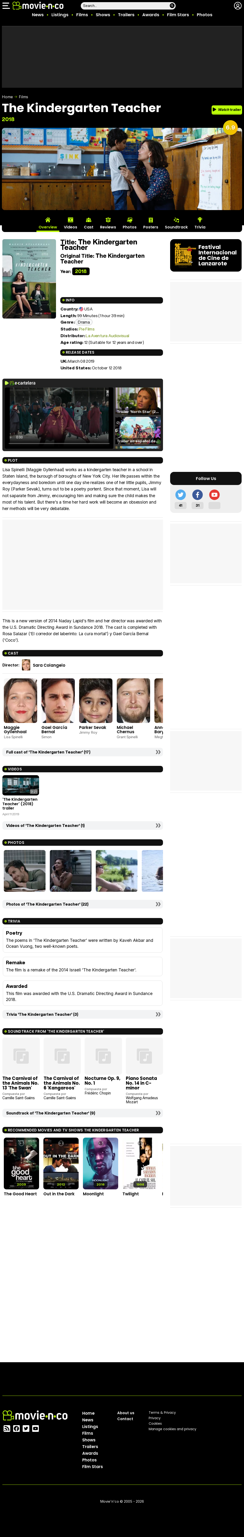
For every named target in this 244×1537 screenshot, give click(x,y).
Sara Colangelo (49, 665)
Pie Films (87, 329)
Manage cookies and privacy (172, 1429)
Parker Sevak (92, 727)
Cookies (155, 1423)
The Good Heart (20, 1194)
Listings (59, 15)
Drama (84, 322)
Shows (103, 15)
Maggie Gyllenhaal (15, 730)
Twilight (130, 1194)
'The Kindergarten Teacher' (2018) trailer (19, 804)
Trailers (126, 15)
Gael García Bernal (54, 730)
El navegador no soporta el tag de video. (59, 418)
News (38, 15)
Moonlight (93, 1194)
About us (125, 1412)
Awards (150, 15)
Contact (125, 1418)
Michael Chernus (125, 730)
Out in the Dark (59, 1194)
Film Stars (178, 15)
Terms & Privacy (162, 1412)
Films (82, 15)
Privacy (155, 1418)
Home (7, 96)
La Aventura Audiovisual (107, 336)
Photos (204, 15)
